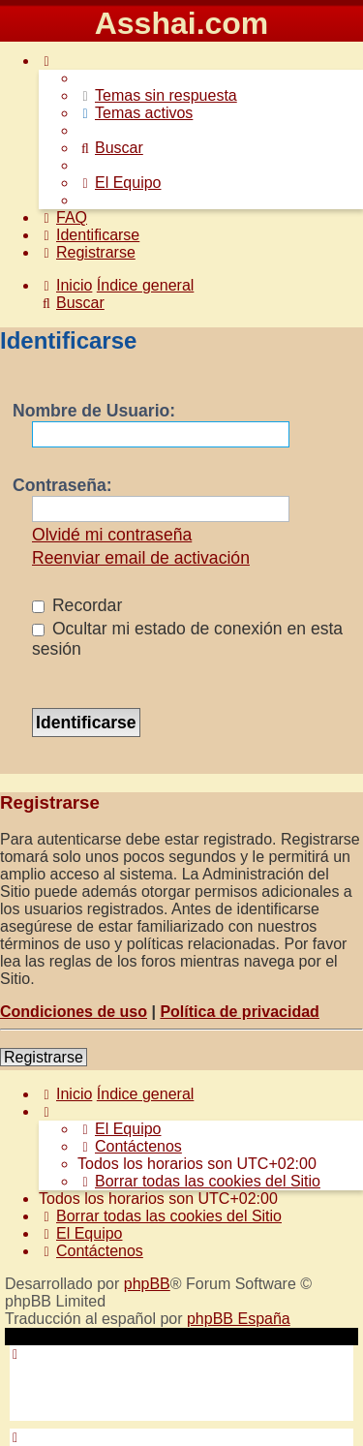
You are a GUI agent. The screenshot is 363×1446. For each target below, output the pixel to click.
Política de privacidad (239, 1011)
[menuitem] (157, 95)
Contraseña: (62, 485)
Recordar (77, 605)
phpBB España (238, 1318)
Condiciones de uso (73, 1011)
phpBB (147, 1284)
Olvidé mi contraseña (112, 534)
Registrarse (43, 1057)
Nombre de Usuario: (94, 410)
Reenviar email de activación (141, 558)
